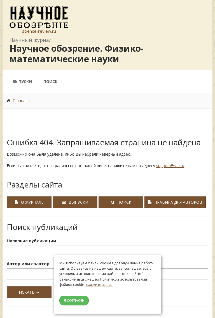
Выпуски (22, 81)
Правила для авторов (175, 202)
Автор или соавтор (28, 263)
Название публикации (31, 240)
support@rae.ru (170, 165)
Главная (20, 100)
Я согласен (74, 300)
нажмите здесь (99, 284)
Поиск (50, 81)
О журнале (29, 202)
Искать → (29, 292)
